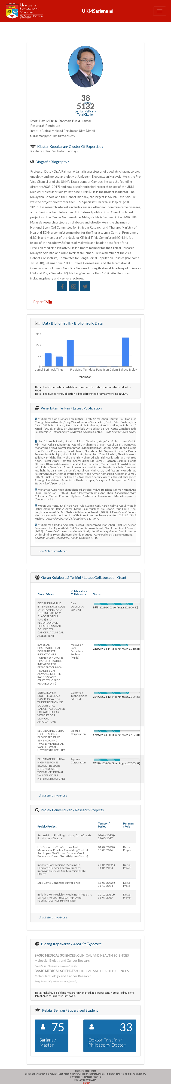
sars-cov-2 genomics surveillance (58, 882)
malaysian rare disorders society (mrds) (77, 651)
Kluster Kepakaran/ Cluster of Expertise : (70, 146)
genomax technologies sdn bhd (79, 696)
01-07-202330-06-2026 (106, 848)
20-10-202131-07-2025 (106, 896)
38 (85, 97)
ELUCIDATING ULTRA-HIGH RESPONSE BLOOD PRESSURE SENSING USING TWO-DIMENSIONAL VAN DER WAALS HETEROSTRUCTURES (51, 740)
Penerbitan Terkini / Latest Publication (71, 408)
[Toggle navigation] (159, 11)
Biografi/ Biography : (52, 161)
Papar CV (42, 301)
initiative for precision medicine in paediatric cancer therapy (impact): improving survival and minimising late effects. (61, 869)
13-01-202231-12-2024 (106, 884)
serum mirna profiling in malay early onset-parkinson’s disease (64, 837)
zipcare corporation (78, 732)
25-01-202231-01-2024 (106, 866)
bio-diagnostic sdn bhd (77, 606)
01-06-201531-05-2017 (106, 837)
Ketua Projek (127, 848)
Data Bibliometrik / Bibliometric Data (72, 323)
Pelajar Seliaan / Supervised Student (69, 1010)
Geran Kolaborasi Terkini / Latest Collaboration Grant (83, 577)
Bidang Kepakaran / (70, 944)
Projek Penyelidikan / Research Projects (72, 810)
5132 (85, 106)
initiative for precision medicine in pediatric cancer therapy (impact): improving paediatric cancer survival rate (64, 897)
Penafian (85, 1083)
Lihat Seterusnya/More (53, 551)
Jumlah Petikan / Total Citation (85, 112)
